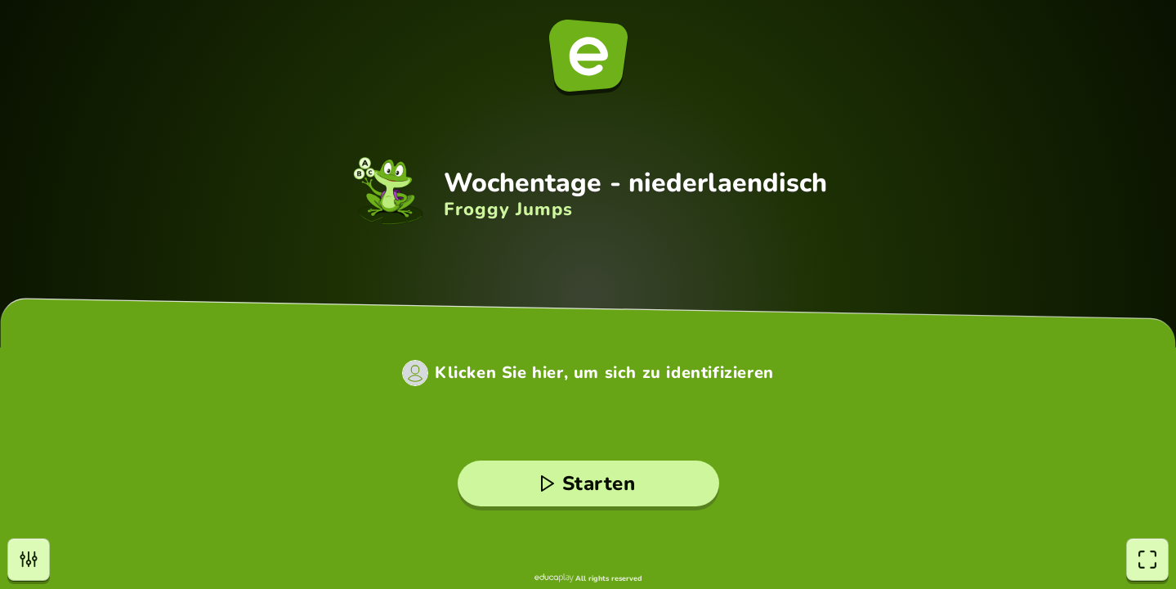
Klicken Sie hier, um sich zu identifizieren (604, 373)
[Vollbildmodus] (1147, 559)
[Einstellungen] (28, 559)
